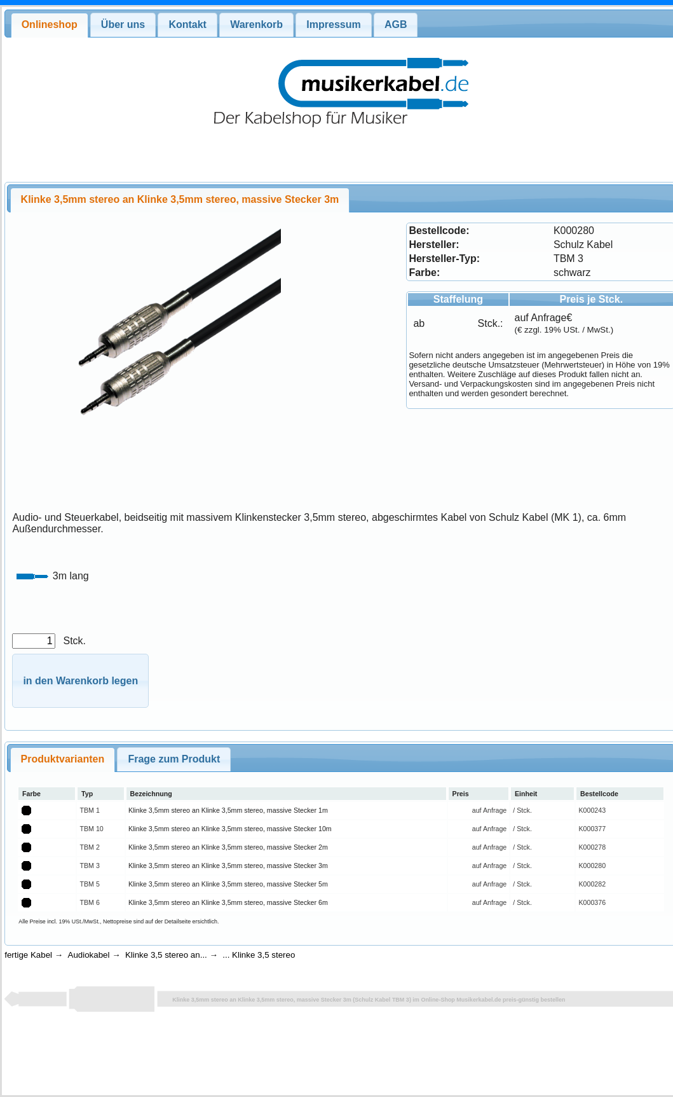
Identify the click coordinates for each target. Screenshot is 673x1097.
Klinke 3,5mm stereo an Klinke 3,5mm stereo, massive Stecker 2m (228, 847)
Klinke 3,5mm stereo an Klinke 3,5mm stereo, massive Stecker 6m (228, 902)
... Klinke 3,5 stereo (258, 955)
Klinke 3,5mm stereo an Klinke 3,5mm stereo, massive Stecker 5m (228, 884)
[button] (80, 681)
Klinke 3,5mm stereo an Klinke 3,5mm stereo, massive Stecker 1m (228, 810)
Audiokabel (89, 955)
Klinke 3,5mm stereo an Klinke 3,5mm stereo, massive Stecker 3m (228, 865)
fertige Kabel (28, 955)
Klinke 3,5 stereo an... (166, 955)
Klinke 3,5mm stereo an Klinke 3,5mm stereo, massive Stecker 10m (230, 828)
